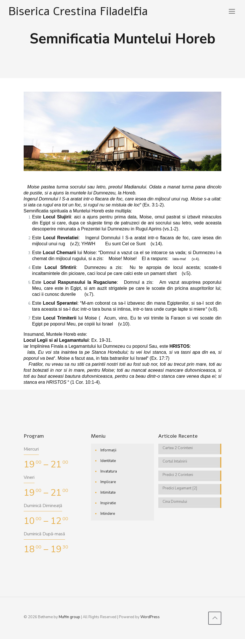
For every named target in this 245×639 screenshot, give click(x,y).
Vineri (29, 477)
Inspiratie (108, 503)
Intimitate (108, 492)
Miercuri (31, 449)
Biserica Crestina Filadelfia (78, 11)
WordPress (150, 617)
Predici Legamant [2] (180, 488)
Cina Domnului (175, 501)
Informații (108, 450)
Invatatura (108, 471)
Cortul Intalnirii (175, 461)
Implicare (108, 482)
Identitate (108, 460)
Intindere (107, 513)
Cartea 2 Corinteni (178, 448)
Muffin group (69, 617)
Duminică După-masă (44, 534)
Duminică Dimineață (43, 506)
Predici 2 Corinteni (178, 474)
